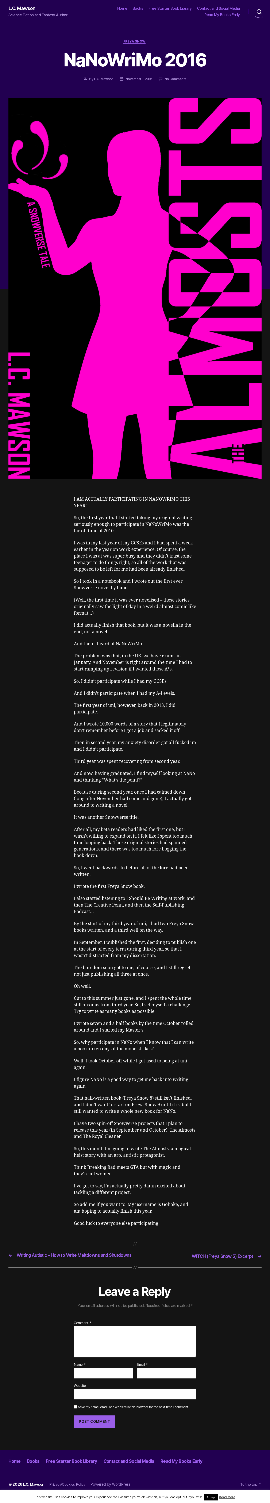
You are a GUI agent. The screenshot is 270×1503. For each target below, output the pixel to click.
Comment (82, 1330)
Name (79, 1372)
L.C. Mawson (23, 8)
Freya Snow (135, 42)
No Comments (176, 80)
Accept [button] (211, 1497)
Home (122, 8)
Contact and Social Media (218, 8)
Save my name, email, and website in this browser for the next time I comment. (133, 1414)
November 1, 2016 (139, 80)
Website (80, 1392)
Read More (227, 1497)
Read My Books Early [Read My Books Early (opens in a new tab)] (222, 15)
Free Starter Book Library (170, 8)
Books (138, 8)
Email (142, 1372)
